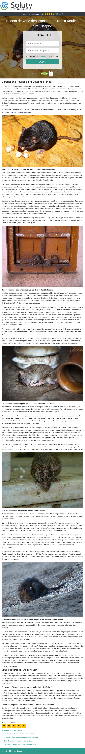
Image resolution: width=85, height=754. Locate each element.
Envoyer (42, 62)
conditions (42, 56)
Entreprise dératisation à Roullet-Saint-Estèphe (21, 737)
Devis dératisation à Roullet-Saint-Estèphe (19, 734)
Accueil (4, 751)
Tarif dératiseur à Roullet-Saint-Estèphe (18, 741)
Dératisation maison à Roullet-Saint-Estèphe (20, 744)
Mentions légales (15, 751)
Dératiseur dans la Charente (12, 731)
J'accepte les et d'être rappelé (44, 56)
